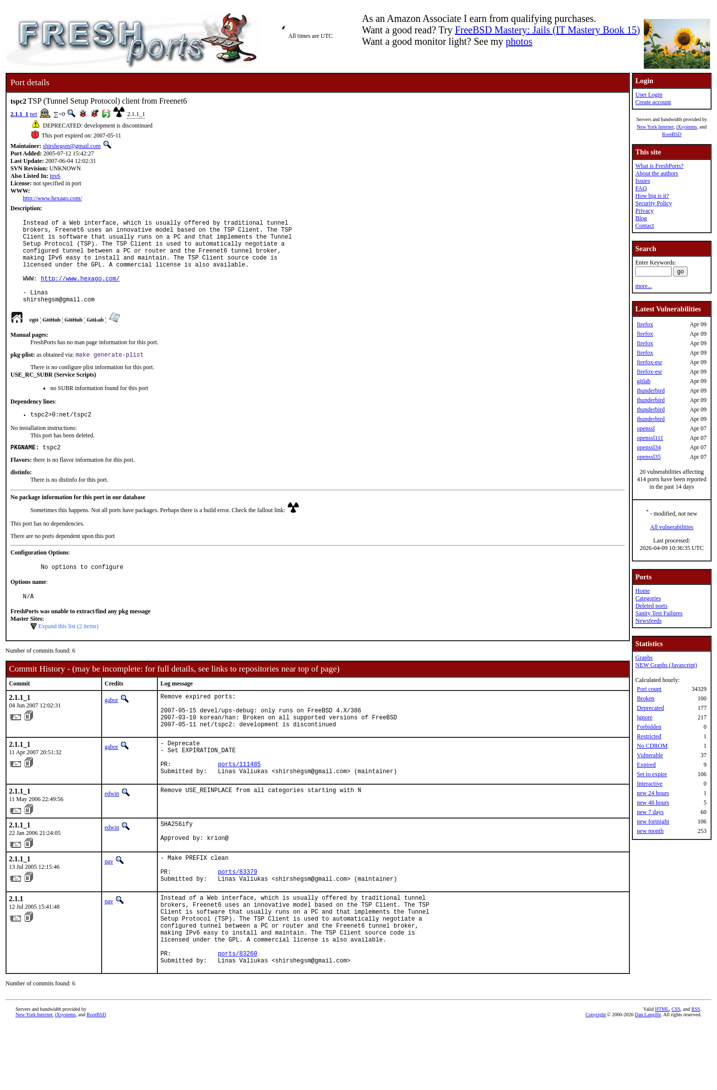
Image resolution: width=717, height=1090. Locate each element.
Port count (649, 688)
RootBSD (672, 134)
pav (109, 904)
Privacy (644, 210)
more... (643, 285)
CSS (676, 1073)
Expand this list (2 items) (68, 651)
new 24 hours (653, 793)
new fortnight (653, 821)
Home (642, 590)
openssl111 (650, 437)
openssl (646, 428)
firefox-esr (649, 362)
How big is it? (652, 195)
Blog (641, 218)
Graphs (644, 657)
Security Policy (653, 203)
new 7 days (650, 812)
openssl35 (649, 456)
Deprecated (650, 707)
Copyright (596, 1079)
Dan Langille (648, 1079)
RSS (696, 1073)
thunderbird (651, 390)
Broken (645, 698)
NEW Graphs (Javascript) (666, 665)
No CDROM (652, 745)
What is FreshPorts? (659, 165)
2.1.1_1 (19, 114)
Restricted (649, 736)
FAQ (641, 188)
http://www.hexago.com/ (52, 198)
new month (650, 830)
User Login (648, 94)
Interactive (649, 783)
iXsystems (686, 127)
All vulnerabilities (672, 527)
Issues (642, 180)
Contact (644, 225)
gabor (111, 724)
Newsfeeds (648, 620)
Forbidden (649, 726)
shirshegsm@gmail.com (72, 145)
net (33, 114)
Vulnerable (650, 755)
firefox (645, 324)
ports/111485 (239, 802)
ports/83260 (237, 1016)
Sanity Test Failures (659, 613)
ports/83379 (237, 919)
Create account (653, 102)
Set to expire (652, 774)
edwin (112, 833)
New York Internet (655, 127)
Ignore (644, 717)
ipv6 (55, 175)
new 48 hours (653, 802)
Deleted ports (651, 605)
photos (519, 41)
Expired (646, 764)
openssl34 (649, 447)
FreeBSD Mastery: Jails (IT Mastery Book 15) (547, 29)
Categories (648, 598)
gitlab (643, 381)
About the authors (656, 173)
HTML (662, 1073)
